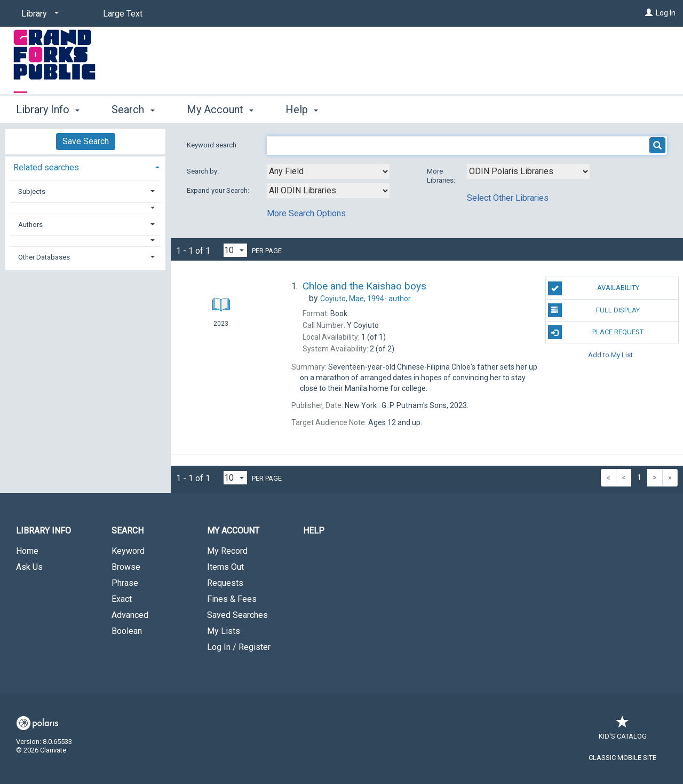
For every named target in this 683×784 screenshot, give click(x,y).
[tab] (85, 166)
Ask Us (29, 567)
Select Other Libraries (508, 198)
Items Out (225, 567)
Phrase (125, 583)
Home (27, 551)
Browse (126, 567)
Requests (225, 583)
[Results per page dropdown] (235, 250)
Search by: (203, 171)
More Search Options (306, 213)
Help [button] (301, 109)
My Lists (223, 631)
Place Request (596, 332)
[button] (85, 208)
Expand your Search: (219, 190)
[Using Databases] (528, 171)
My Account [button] (220, 109)
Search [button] (133, 109)
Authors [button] (30, 225)
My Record (227, 551)
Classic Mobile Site (622, 758)
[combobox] (328, 171)
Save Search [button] (85, 141)
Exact (122, 599)
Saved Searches (237, 615)
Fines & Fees (232, 599)
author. (366, 298)
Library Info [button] (48, 109)
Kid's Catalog (623, 731)
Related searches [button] (46, 167)
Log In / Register (239, 647)
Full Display (594, 310)
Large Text (122, 14)
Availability (593, 288)
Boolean (127, 631)
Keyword (128, 551)
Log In (666, 13)
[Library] (38, 14)
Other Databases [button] (44, 257)
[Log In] (649, 13)
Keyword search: (213, 145)
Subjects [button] (31, 191)
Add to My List (610, 354)
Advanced (130, 615)
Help (313, 531)
